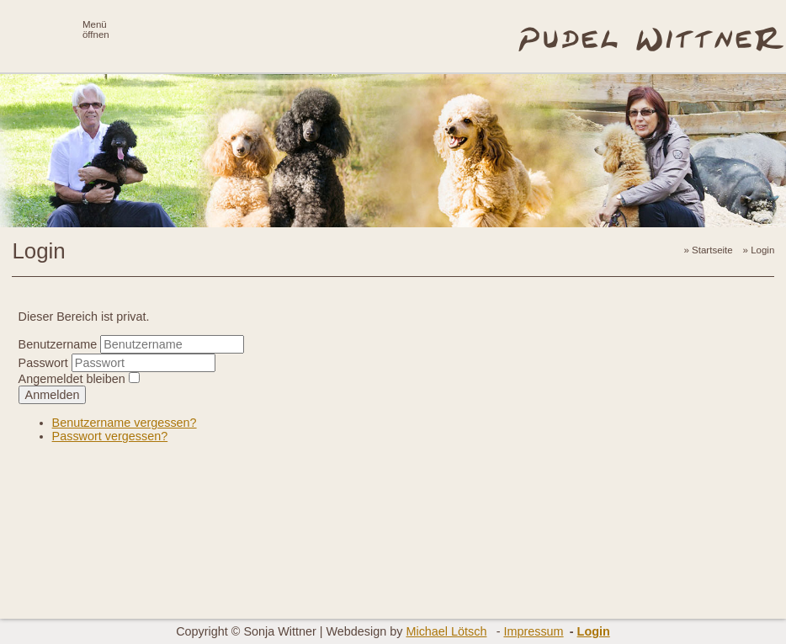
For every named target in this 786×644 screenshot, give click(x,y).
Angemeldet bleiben (72, 379)
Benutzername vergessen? (124, 422)
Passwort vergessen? (110, 436)
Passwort (45, 363)
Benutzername (58, 344)
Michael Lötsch (446, 631)
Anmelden (52, 395)
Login (593, 631)
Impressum (533, 631)
